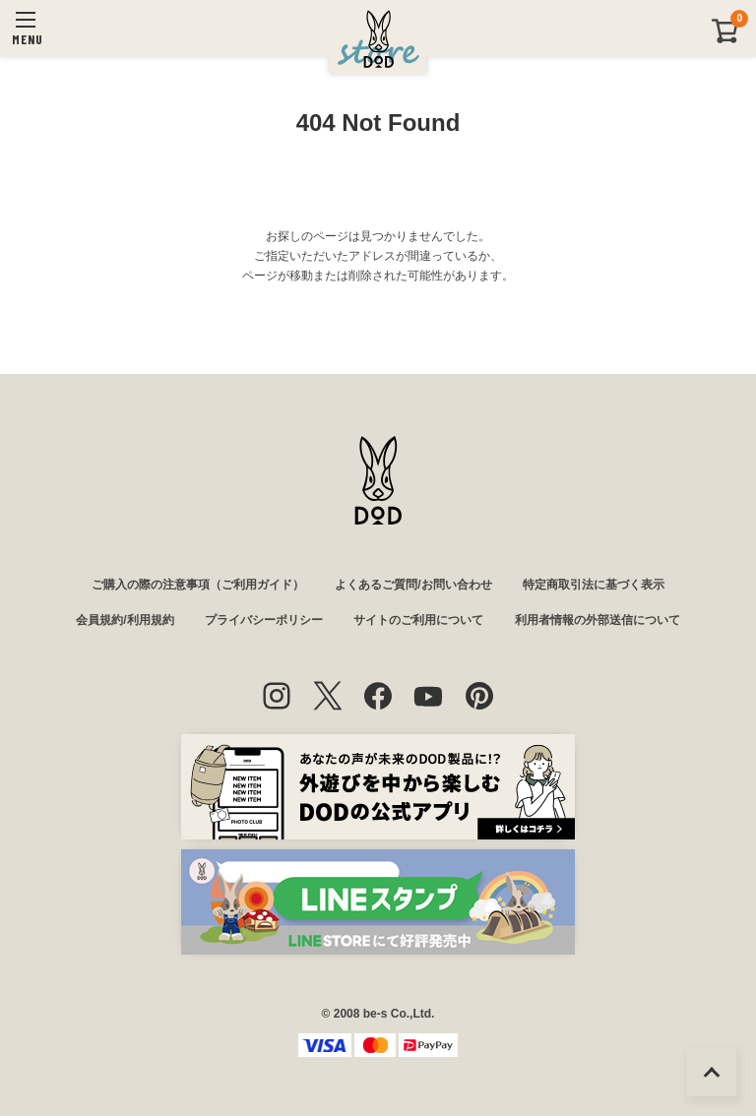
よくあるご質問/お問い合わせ (413, 584)
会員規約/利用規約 (124, 620)
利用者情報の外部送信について (597, 620)
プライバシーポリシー (264, 620)
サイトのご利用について (418, 620)
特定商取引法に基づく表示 (593, 584)
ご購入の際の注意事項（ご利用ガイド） (198, 584)
